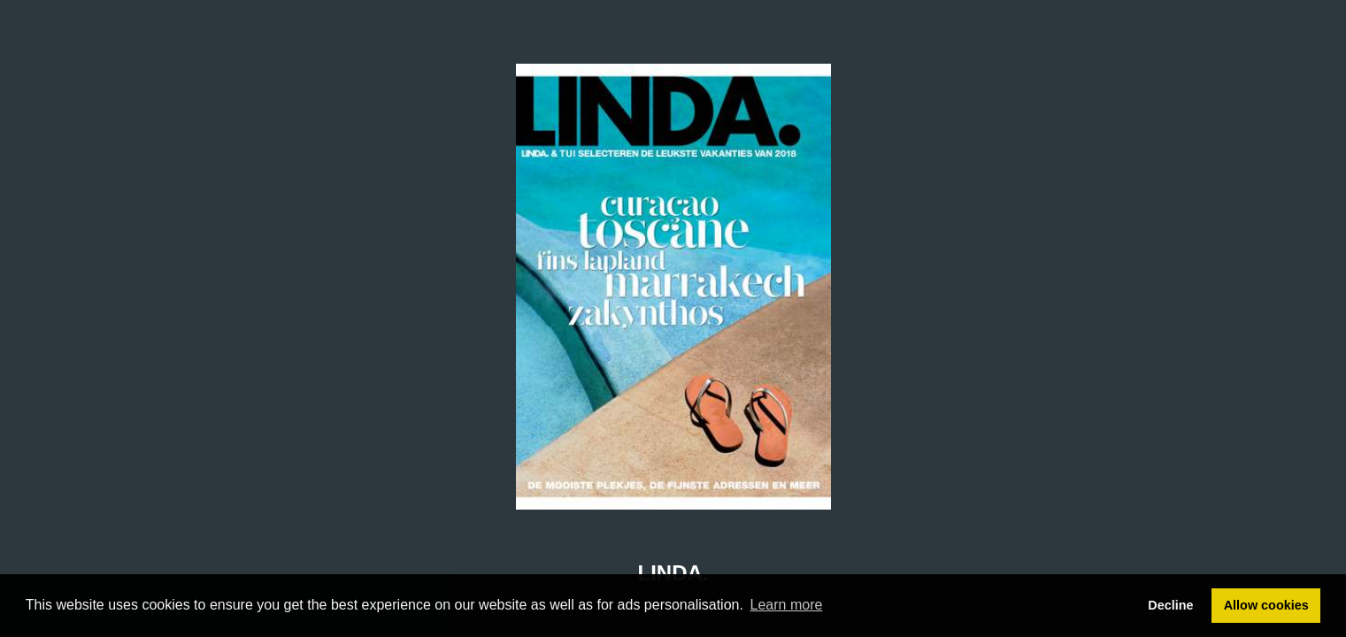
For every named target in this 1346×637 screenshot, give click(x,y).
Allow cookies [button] (1266, 605)
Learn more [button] (786, 604)
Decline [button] (1170, 605)
